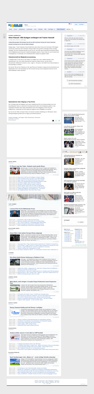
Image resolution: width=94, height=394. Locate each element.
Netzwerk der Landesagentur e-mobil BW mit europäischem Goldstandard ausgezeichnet (37, 369)
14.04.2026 (67, 240)
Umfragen (51, 29)
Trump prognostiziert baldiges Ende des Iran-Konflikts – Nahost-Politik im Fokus (35, 346)
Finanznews (12, 328)
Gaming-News (13, 277)
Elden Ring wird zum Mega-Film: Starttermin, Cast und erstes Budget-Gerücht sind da (36, 295)
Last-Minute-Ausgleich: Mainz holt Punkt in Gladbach (29, 182)
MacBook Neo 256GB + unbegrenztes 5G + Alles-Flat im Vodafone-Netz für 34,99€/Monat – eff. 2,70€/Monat (41, 268)
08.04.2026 (77, 235)
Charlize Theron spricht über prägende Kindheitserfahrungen (74, 169)
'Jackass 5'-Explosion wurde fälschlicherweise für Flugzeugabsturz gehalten (34, 319)
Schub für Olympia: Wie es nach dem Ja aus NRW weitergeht (31, 178)
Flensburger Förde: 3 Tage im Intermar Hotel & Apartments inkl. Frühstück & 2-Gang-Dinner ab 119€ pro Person (42, 244)
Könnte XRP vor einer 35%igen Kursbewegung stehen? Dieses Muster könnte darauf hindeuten (39, 349)
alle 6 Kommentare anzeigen (74, 80)
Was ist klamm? (61, 29)
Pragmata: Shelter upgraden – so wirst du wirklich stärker (30, 299)
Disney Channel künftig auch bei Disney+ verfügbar (26, 307)
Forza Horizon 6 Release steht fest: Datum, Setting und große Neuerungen (34, 297)
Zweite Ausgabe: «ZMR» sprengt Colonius (27, 323)
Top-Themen (12, 204)
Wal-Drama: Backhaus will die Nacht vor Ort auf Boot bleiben (31, 221)
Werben (68, 29)
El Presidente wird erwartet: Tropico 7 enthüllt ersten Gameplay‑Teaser (33, 294)
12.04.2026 (77, 230)
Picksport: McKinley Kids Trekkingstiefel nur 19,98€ (29, 248)
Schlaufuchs (22, 29)
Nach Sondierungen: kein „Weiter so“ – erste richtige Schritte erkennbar (32, 357)
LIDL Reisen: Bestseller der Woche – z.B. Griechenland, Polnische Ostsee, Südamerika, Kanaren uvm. (40, 249)
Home (36, 382)
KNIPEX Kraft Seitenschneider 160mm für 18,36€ (28, 274)
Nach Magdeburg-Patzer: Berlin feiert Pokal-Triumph (29, 189)
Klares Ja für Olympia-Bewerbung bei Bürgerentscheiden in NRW (32, 181)
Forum (15, 29)
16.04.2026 (67, 237)
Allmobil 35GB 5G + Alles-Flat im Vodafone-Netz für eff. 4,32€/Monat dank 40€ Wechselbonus (38, 271)
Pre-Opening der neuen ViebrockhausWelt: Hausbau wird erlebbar (32, 368)
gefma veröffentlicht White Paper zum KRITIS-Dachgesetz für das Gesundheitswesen (36, 372)
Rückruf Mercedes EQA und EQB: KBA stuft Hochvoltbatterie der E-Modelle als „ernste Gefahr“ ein (39, 371)
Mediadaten (51, 380)
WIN (45, 29)
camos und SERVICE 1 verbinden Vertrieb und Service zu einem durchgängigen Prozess (37, 373)
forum (85, 86)
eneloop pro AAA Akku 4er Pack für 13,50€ (27, 269)
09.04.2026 (77, 234)
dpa (25, 39)
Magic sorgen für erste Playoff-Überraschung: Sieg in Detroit (31, 180)
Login (76, 24)
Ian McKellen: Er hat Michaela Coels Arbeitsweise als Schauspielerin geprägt (34, 321)
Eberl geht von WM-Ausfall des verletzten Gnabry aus (29, 184)
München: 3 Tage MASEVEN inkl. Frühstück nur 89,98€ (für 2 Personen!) (34, 246)
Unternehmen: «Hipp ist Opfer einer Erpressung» (28, 219)
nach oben (83, 384)
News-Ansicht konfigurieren (81, 244)
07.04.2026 (77, 237)
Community (29, 29)
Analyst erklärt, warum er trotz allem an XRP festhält (26, 333)
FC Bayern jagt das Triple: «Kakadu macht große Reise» (27, 166)
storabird (69, 43)
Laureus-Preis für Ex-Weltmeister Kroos (22, 208)
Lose (35, 29)
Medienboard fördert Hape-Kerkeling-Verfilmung (28, 325)
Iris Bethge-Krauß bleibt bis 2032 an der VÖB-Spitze (29, 343)
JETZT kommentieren (75, 83)
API (55, 382)
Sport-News (12, 161)
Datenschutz (42, 380)
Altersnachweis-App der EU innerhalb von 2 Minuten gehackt (74, 181)
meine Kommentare (76, 245)
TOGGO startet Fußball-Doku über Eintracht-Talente (29, 322)
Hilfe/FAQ (52, 382)
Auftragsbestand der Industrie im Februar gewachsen (73, 156)
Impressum (56, 380)
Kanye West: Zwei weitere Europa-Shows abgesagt (26, 233)
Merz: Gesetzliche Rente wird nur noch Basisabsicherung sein (31, 348)
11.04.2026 (77, 231)
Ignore (81, 245)
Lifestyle (40, 29)
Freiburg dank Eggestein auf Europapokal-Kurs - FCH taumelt (31, 188)
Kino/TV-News (13, 302)
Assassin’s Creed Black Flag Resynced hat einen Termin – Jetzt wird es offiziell (35, 298)
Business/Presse (14, 352)
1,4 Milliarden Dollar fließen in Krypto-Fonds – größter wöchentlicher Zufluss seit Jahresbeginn (38, 345)
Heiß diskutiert (78, 242)
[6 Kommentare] (12, 120)
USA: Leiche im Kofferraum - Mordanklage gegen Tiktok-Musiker (32, 222)
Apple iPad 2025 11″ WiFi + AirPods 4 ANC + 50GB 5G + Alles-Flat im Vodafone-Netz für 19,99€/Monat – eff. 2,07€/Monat (44, 272)
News (10, 29)
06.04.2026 (77, 238)
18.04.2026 (67, 235)
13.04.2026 (67, 241)
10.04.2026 (77, 233)
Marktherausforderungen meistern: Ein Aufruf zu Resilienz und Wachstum (74, 205)
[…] (46, 173)
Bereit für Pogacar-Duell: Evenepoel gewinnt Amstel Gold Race (31, 187)
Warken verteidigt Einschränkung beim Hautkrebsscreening (31, 224)
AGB (46, 380)
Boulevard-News (14, 228)
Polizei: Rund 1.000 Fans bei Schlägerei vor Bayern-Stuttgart (31, 177)
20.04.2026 (67, 230)
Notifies (85, 245)
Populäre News (78, 241)
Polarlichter (69, 35)
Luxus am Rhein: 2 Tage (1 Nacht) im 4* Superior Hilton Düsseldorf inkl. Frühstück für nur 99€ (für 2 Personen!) (42, 245)
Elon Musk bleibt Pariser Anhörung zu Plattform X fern (27, 257)
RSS (58, 382)
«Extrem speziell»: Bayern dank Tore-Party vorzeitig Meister (31, 185)
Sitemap (36, 380)
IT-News (11, 252)
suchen (80, 222)
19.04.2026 (67, 233)
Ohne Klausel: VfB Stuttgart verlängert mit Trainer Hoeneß (31, 38)
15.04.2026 (67, 238)
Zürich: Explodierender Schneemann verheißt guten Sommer (31, 225)
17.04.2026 (67, 236)
